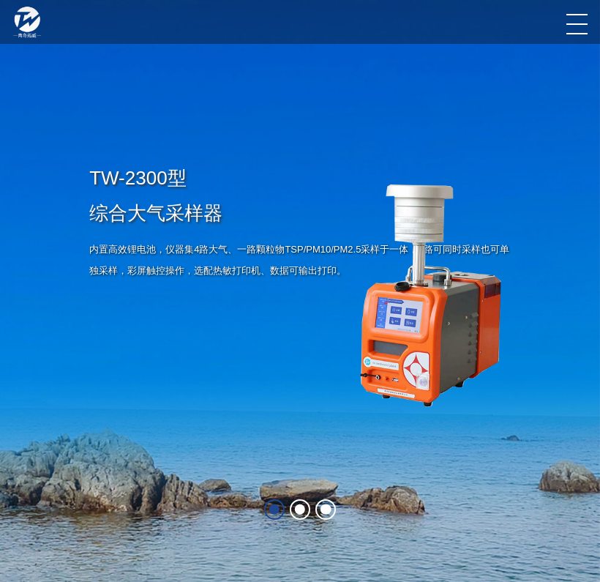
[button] (488, 286)
